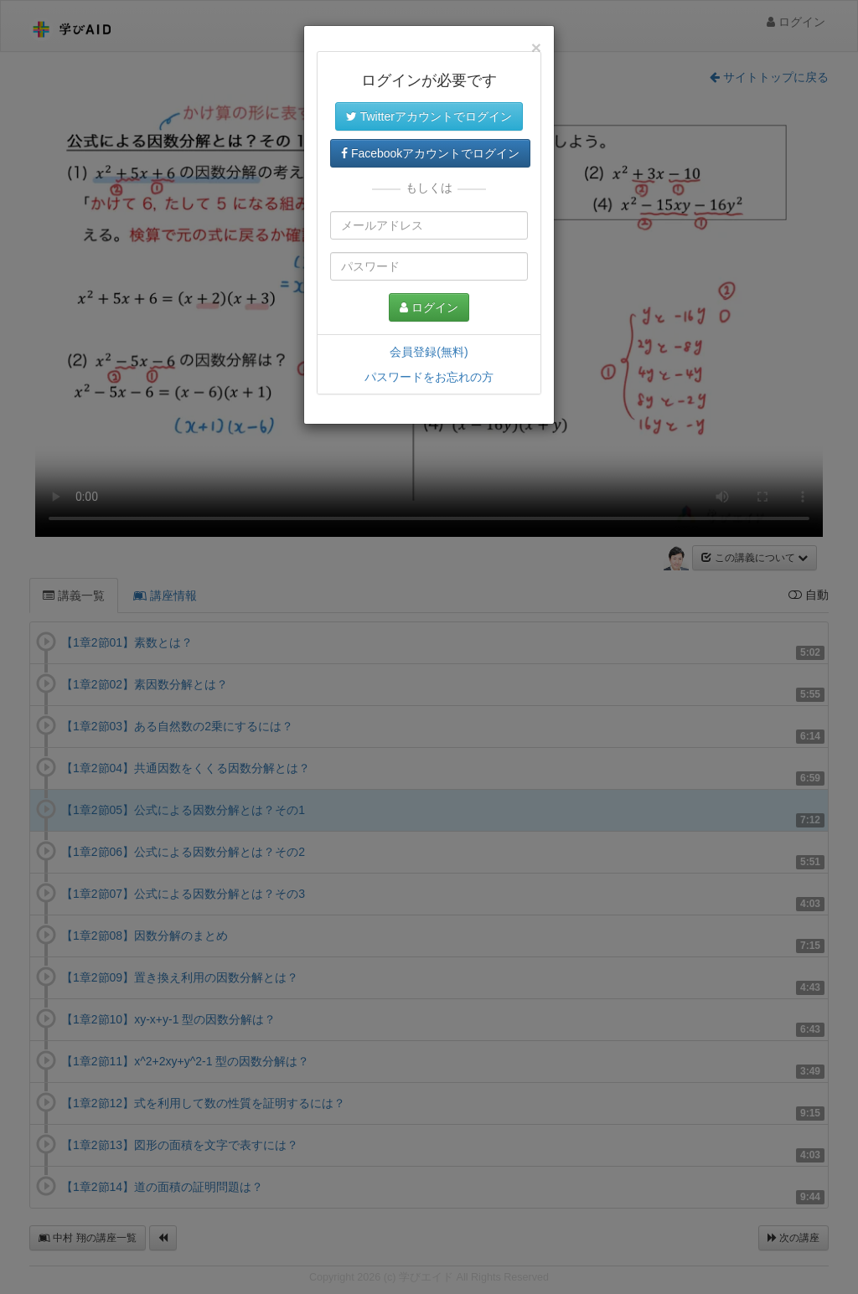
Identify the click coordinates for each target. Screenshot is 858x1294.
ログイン (429, 307)
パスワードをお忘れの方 (429, 377)
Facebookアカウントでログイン (430, 153)
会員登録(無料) (429, 351)
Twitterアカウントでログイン (429, 116)
